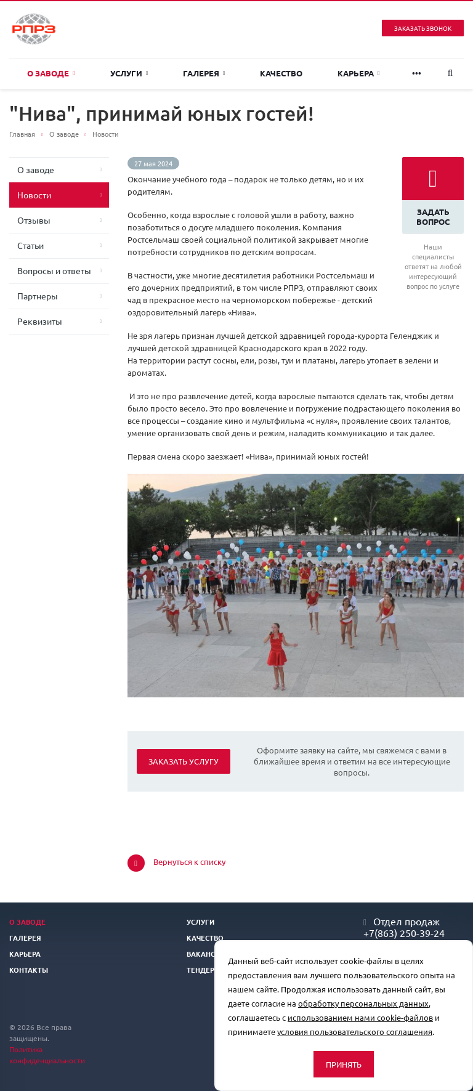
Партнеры (37, 295)
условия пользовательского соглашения (354, 1031)
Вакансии (206, 954)
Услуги (129, 73)
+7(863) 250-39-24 (404, 933)
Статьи (30, 245)
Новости (34, 194)
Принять (344, 1064)
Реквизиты (39, 320)
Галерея (204, 73)
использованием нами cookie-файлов (360, 1017)
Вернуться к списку (176, 863)
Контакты (28, 970)
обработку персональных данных (363, 1003)
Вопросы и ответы (54, 270)
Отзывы (34, 219)
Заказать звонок (422, 28)
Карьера (359, 73)
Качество (281, 73)
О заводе (51, 73)
